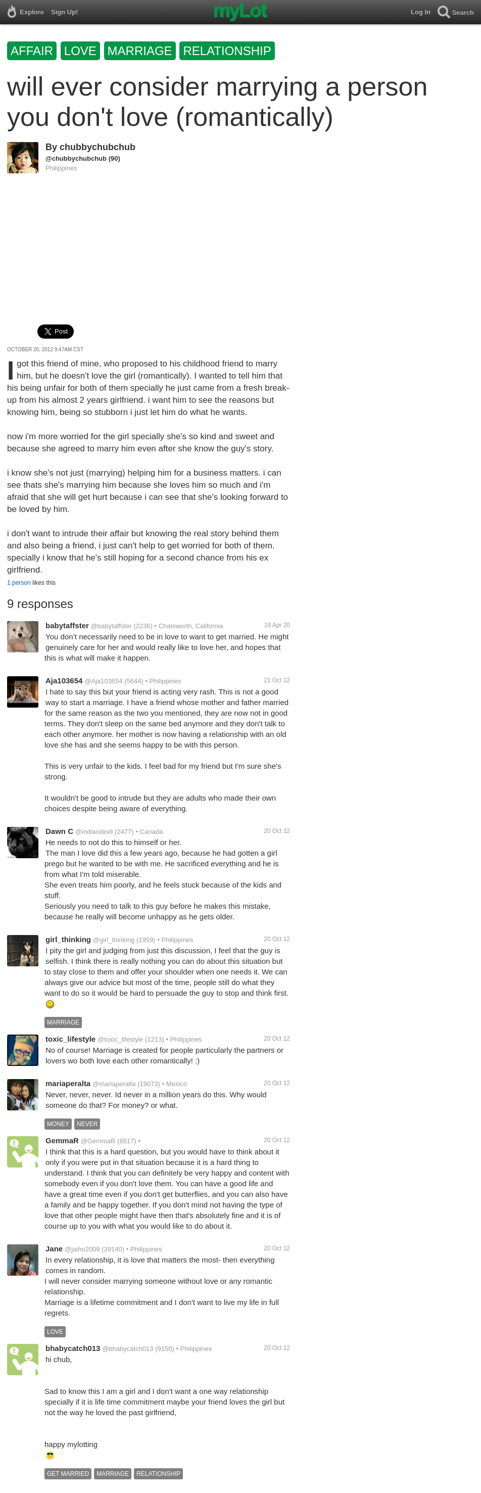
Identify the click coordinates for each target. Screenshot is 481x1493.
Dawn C (59, 831)
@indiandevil (94, 831)
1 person (19, 582)
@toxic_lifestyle (120, 1039)
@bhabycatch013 (127, 1348)
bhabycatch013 (72, 1348)
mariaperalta (67, 1083)
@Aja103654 (103, 681)
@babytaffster (111, 626)
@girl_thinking (114, 940)
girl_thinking (68, 939)
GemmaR (62, 1140)
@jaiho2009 (82, 1249)
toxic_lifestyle (70, 1039)
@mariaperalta (113, 1084)
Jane (54, 1248)
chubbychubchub (97, 147)
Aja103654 (63, 680)
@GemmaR (98, 1141)
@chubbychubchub (76, 158)
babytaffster (67, 625)
